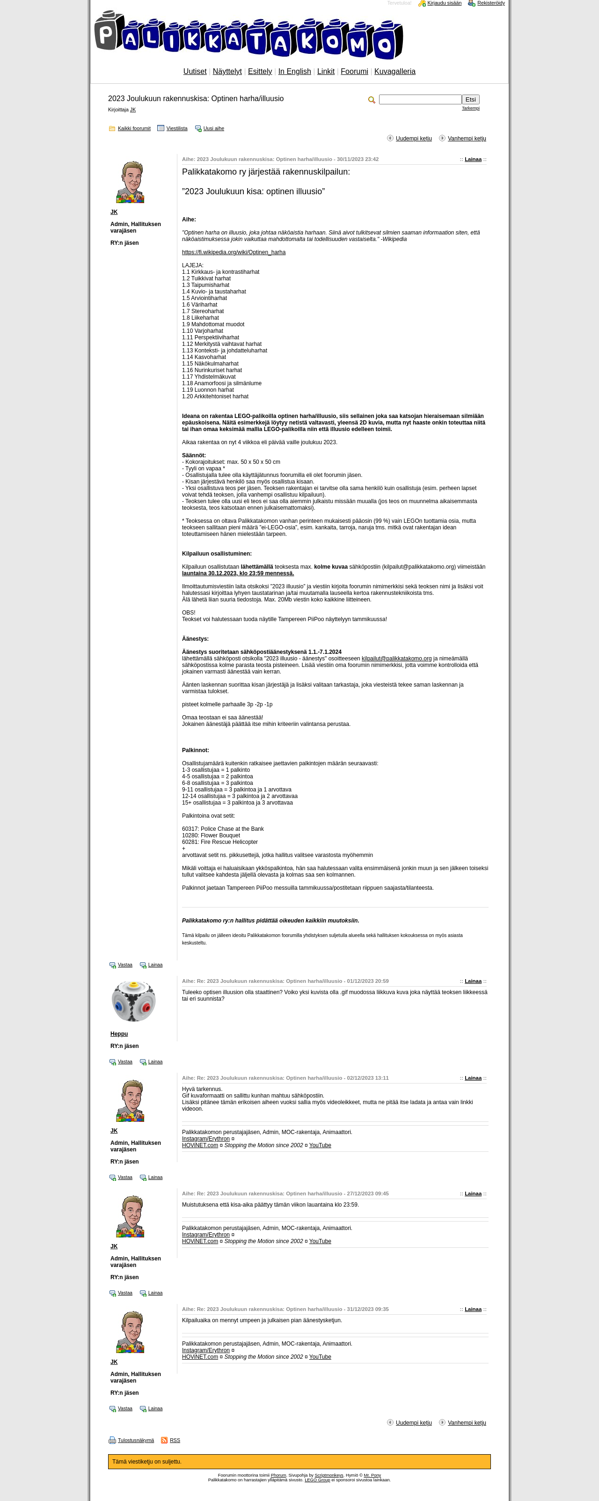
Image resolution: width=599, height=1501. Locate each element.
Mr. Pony (372, 1475)
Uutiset (195, 71)
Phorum (278, 1475)
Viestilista (177, 128)
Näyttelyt (227, 71)
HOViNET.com (200, 1145)
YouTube (320, 1145)
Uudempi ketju (414, 138)
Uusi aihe (214, 128)
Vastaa (125, 964)
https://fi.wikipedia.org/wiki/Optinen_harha (233, 252)
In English (294, 71)
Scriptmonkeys (329, 1475)
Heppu (119, 1034)
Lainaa (473, 159)
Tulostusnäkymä (136, 1440)
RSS (175, 1440)
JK (133, 109)
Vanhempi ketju (467, 138)
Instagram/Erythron (206, 1138)
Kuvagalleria (395, 71)
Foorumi (354, 71)
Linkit (326, 71)
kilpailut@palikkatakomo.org (397, 658)
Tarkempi (471, 108)
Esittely (260, 71)
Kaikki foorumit (134, 128)
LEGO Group (317, 1480)
